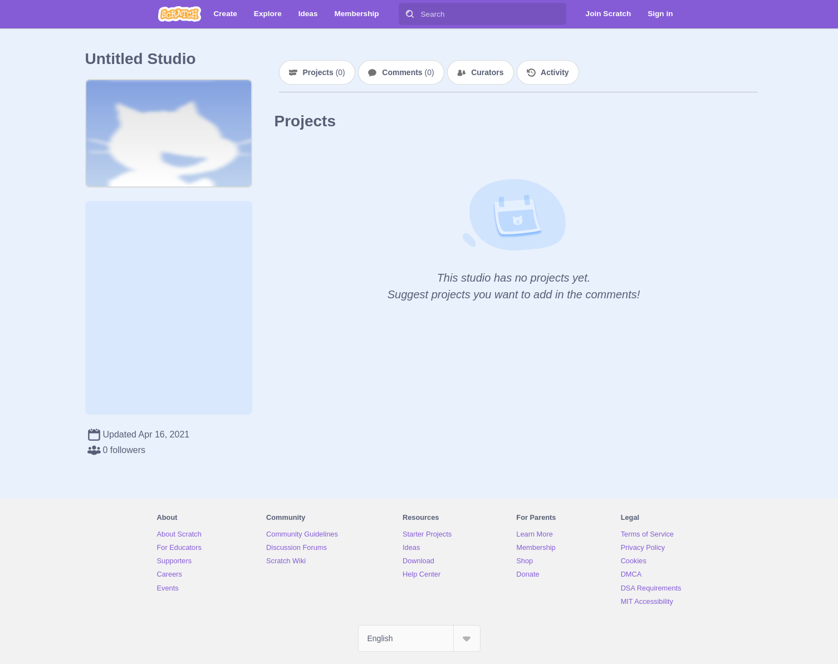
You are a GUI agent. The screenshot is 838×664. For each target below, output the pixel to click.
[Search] (410, 14)
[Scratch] (179, 14)
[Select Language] (419, 638)
